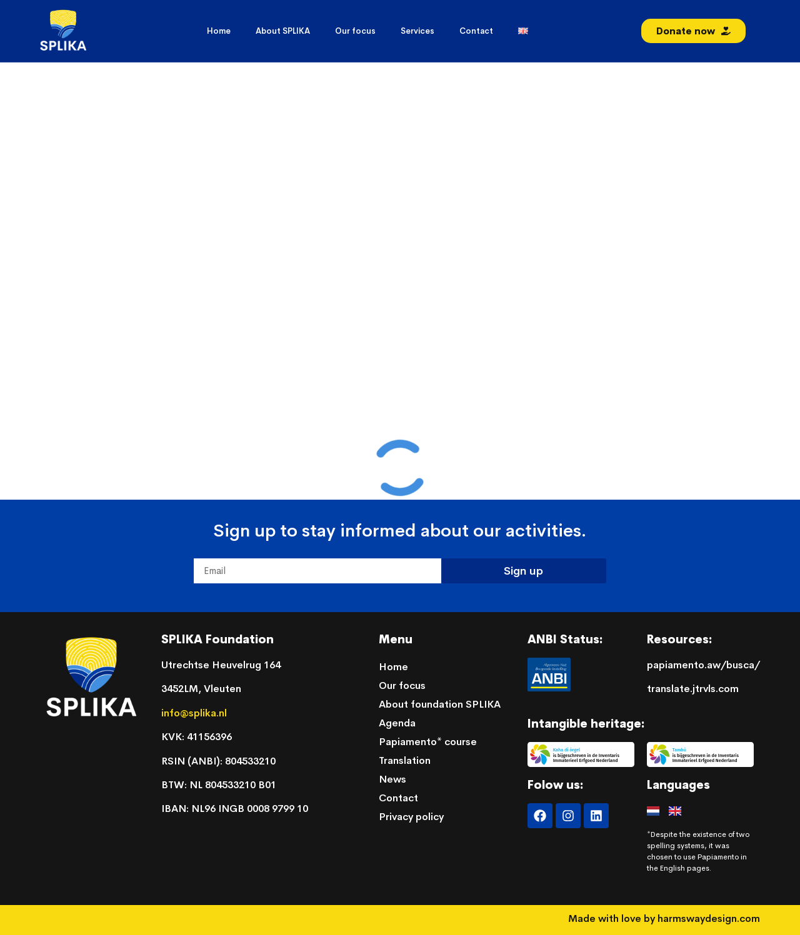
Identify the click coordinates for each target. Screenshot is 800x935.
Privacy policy (411, 816)
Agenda (397, 723)
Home (219, 31)
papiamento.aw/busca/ (703, 664)
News (392, 779)
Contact (476, 31)
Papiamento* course (428, 741)
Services (417, 31)
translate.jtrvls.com (693, 688)
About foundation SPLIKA (440, 704)
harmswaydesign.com (709, 918)
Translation (405, 760)
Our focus (355, 31)
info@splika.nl (195, 713)
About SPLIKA (283, 31)
